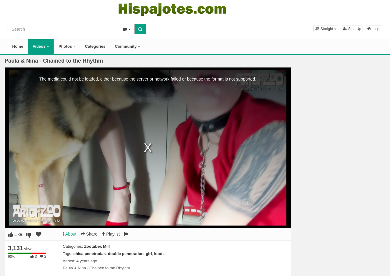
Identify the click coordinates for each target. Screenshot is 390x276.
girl (149, 253)
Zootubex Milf (97, 246)
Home (17, 46)
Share (89, 234)
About (69, 234)
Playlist (111, 234)
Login (374, 29)
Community (127, 46)
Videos (41, 46)
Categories (95, 46)
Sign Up (352, 29)
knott (159, 253)
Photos (67, 46)
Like (15, 234)
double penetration (126, 253)
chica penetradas (89, 253)
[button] (325, 29)
